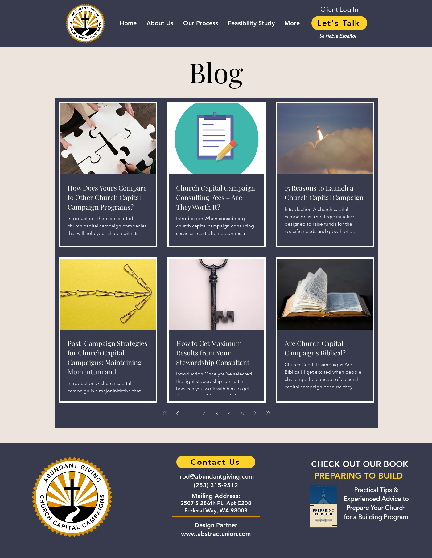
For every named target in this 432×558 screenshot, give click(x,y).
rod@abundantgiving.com (217, 476)
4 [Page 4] (229, 413)
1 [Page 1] (190, 413)
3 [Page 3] (216, 413)
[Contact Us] (215, 462)
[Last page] (268, 413)
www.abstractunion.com (216, 533)
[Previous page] (177, 413)
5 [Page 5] (242, 413)
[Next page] (255, 413)
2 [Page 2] (203, 413)
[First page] (164, 413)
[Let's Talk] (339, 23)
